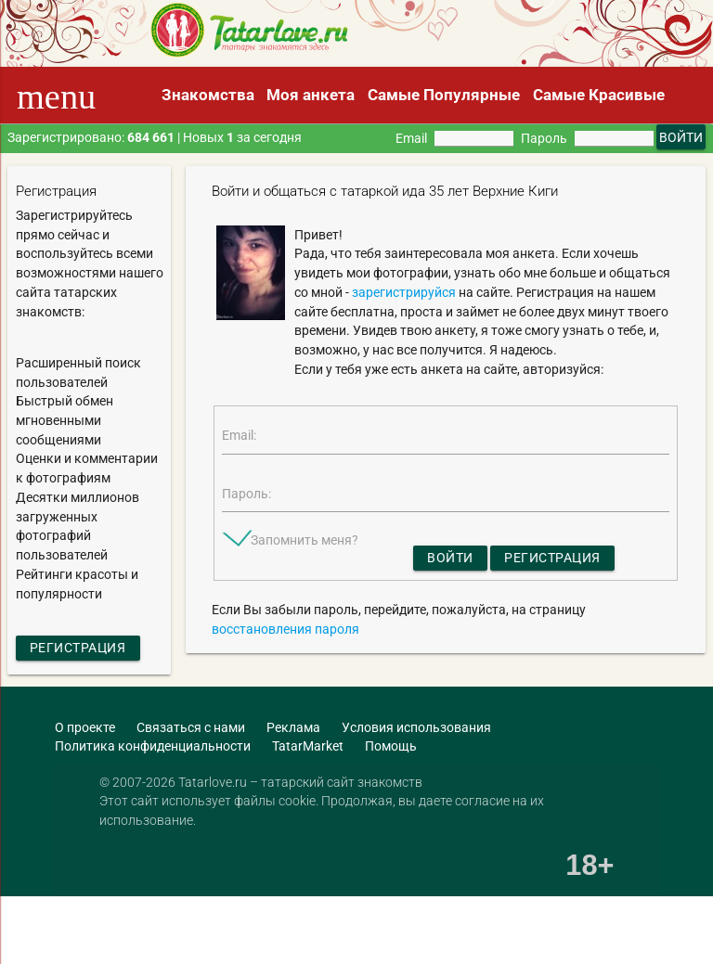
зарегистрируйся (404, 292)
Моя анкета (310, 94)
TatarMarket (308, 746)
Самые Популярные (444, 94)
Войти (450, 557)
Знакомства (208, 94)
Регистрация (78, 647)
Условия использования (416, 727)
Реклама (293, 727)
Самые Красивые (599, 94)
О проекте (85, 727)
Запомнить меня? (304, 540)
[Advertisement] (217, 931)
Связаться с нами (190, 727)
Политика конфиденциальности (153, 746)
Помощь (391, 746)
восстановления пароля (285, 629)
